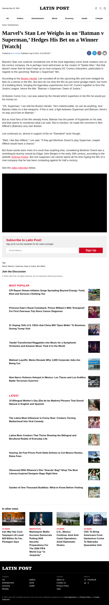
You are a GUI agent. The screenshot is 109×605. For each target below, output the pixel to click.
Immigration (35, 529)
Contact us (61, 583)
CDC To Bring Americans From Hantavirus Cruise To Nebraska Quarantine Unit (94, 538)
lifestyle (5, 589)
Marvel (4, 266)
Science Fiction (19, 157)
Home (4, 25)
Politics (20, 18)
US (7, 18)
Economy (69, 18)
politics (32, 580)
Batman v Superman (15, 266)
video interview (19, 167)
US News (6, 529)
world (31, 583)
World (54, 18)
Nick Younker (16, 53)
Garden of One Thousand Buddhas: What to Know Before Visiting (46, 487)
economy (6, 586)
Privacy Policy (63, 586)
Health (84, 18)
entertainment (8, 583)
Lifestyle (99, 18)
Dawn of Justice (30, 266)
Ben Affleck (41, 266)
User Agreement (70, 597)
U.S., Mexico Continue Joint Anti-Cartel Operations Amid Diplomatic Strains (68, 538)
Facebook (92, 580)
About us (60, 580)
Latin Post (54, 8)
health (32, 586)
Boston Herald (29, 78)
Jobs (59, 589)
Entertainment (38, 18)
